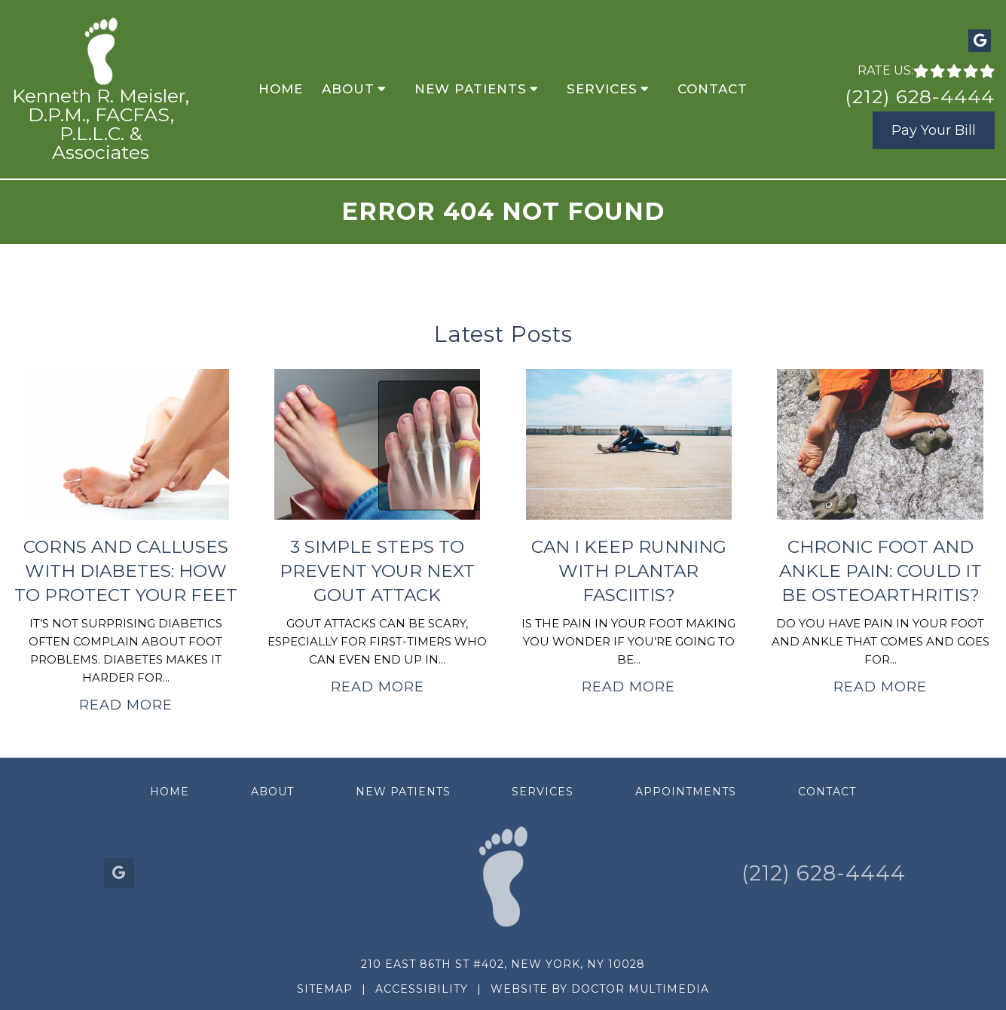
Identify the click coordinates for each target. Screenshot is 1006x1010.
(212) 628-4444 (920, 96)
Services (602, 88)
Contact (712, 88)
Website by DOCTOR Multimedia (600, 989)
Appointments (685, 791)
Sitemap (325, 989)
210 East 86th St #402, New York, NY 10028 (503, 964)
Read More (126, 705)
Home (280, 88)
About (348, 88)
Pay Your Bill (933, 130)
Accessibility (421, 989)
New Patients (470, 88)
